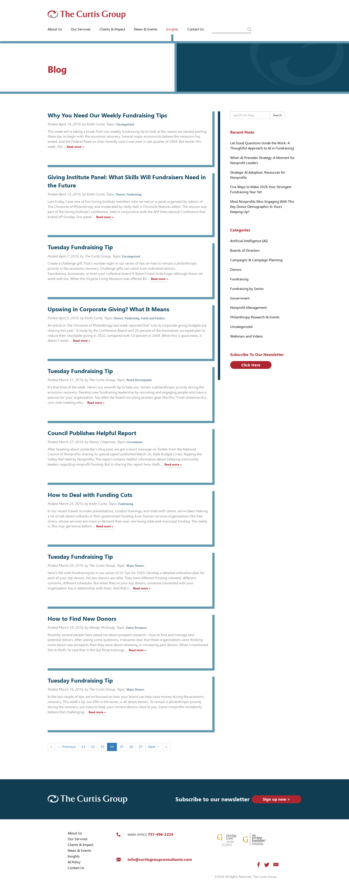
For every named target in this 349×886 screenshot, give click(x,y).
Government (134, 442)
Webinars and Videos (246, 336)
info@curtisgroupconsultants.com (160, 859)
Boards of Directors (245, 250)
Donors (120, 194)
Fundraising (133, 194)
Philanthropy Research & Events (255, 317)
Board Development (139, 380)
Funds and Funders (153, 318)
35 (122, 747)
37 (141, 747)
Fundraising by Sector (247, 289)
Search (277, 115)
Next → (154, 747)
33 (102, 747)
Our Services (81, 29)
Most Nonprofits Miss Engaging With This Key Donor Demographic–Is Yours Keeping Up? (262, 206)
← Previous (67, 747)
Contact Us (195, 29)
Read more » (75, 147)
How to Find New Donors (82, 618)
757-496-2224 (160, 834)
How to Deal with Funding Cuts (90, 495)
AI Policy (74, 862)
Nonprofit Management (248, 307)
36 (131, 747)
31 (83, 747)
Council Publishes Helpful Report (92, 433)
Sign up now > (276, 799)
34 (112, 747)
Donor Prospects (136, 627)
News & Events (145, 29)
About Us (55, 29)
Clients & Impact (112, 29)
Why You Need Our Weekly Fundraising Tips (107, 115)
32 (93, 747)
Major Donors (135, 565)
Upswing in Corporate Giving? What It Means (108, 309)
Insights (172, 29)
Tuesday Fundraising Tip (80, 247)
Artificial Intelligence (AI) (249, 241)
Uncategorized (125, 124)
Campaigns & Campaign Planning (256, 260)
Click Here (250, 365)
